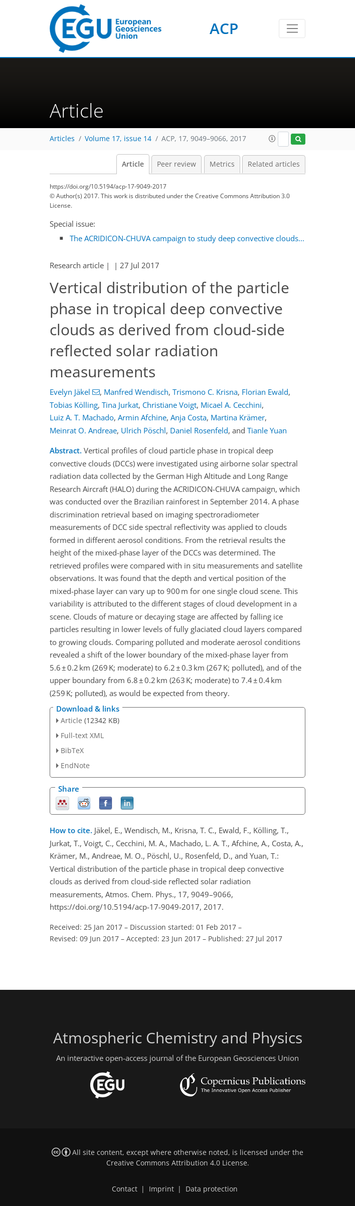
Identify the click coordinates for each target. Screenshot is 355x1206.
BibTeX (72, 750)
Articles (62, 138)
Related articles (274, 164)
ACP (224, 28)
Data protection (212, 1188)
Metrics (222, 164)
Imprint (161, 1188)
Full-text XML (82, 735)
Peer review (176, 164)
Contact (124, 1188)
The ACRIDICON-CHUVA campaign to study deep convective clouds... (187, 238)
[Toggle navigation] (292, 28)
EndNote (75, 765)
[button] (272, 138)
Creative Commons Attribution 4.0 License (176, 1162)
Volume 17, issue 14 (118, 138)
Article (133, 164)
